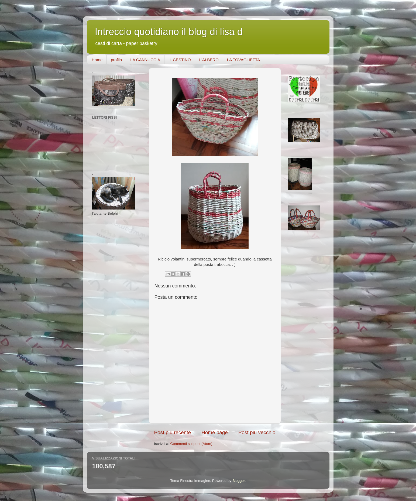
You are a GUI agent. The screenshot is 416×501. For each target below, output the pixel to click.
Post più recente (172, 432)
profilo (116, 59)
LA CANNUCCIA (145, 59)
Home (97, 59)
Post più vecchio (257, 432)
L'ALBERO (209, 59)
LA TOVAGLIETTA (243, 59)
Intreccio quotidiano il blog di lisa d (169, 31)
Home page (214, 432)
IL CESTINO (180, 59)
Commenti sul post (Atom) (191, 444)
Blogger (238, 481)
